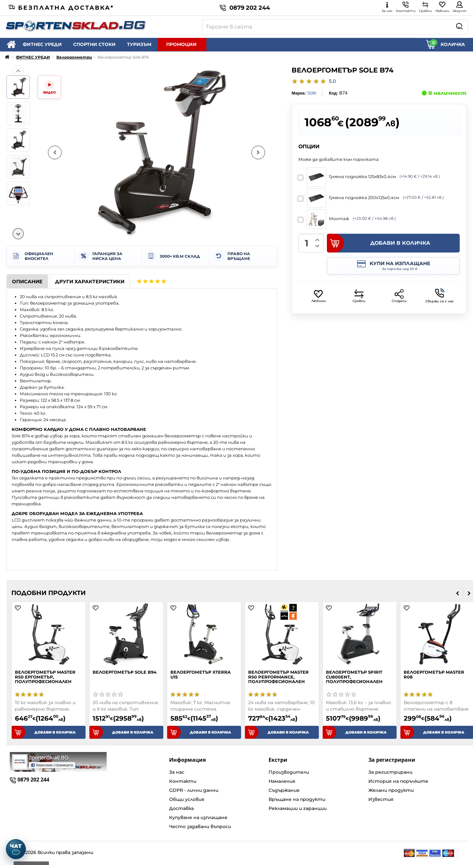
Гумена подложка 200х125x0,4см (373, 198)
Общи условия (186, 799)
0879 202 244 (245, 8)
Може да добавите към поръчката (338, 159)
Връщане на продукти (297, 799)
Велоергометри (74, 57)
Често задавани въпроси (200, 826)
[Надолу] (18, 233)
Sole (311, 92)
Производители (289, 772)
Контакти (182, 781)
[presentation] (457, 593)
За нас (176, 772)
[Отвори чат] (16, 849)
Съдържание (284, 790)
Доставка (181, 808)
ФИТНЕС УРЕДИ (42, 44)
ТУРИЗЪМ (139, 44)
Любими (318, 296)
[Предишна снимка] (55, 152)
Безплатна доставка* (61, 8)
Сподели (399, 296)
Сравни (358, 296)
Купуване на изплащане (198, 817)
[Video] (49, 87)
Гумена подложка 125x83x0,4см (371, 177)
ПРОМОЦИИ (181, 44)
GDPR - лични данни (193, 790)
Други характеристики (89, 281)
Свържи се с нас (439, 295)
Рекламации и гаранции (298, 808)
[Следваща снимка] (258, 152)
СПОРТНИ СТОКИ (94, 44)
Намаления (282, 781)
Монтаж (349, 219)
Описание (27, 281)
